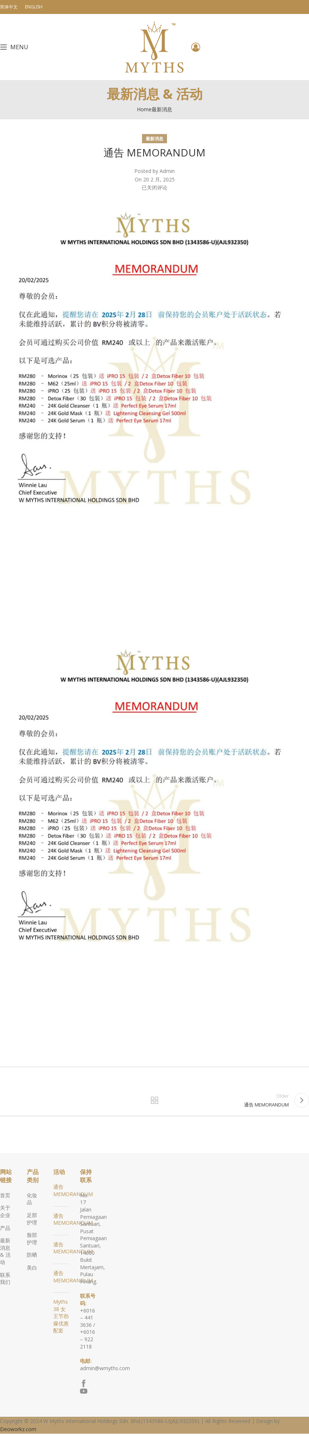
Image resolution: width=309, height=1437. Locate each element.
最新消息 (162, 109)
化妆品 (32, 1202)
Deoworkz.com (18, 1432)
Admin (167, 170)
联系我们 (5, 1281)
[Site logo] (154, 46)
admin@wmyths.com (105, 1371)
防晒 (32, 1257)
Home (144, 109)
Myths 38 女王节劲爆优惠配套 (61, 1319)
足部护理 (32, 1222)
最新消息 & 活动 (5, 1254)
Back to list (154, 1101)
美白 (32, 1270)
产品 (5, 1230)
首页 (5, 1198)
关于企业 (5, 1214)
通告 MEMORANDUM (73, 1194)
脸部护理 (32, 1242)
